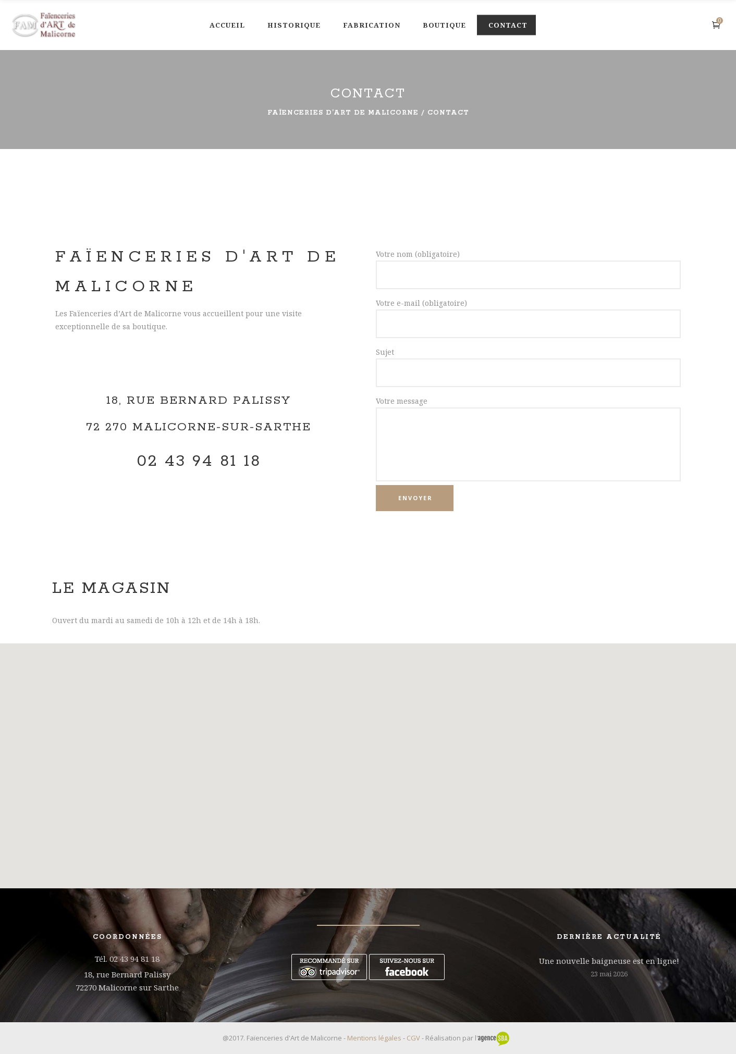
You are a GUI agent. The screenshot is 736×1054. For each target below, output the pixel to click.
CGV (413, 1038)
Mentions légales (374, 1038)
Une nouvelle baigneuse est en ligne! (609, 961)
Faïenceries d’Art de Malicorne (343, 113)
